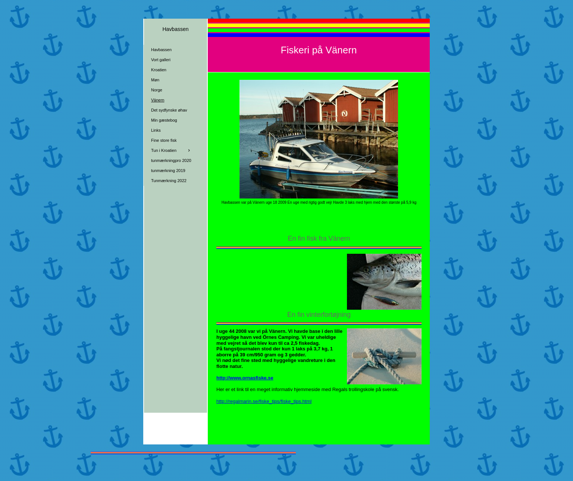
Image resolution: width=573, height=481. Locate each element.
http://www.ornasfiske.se (244, 378)
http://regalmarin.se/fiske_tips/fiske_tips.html (263, 401)
